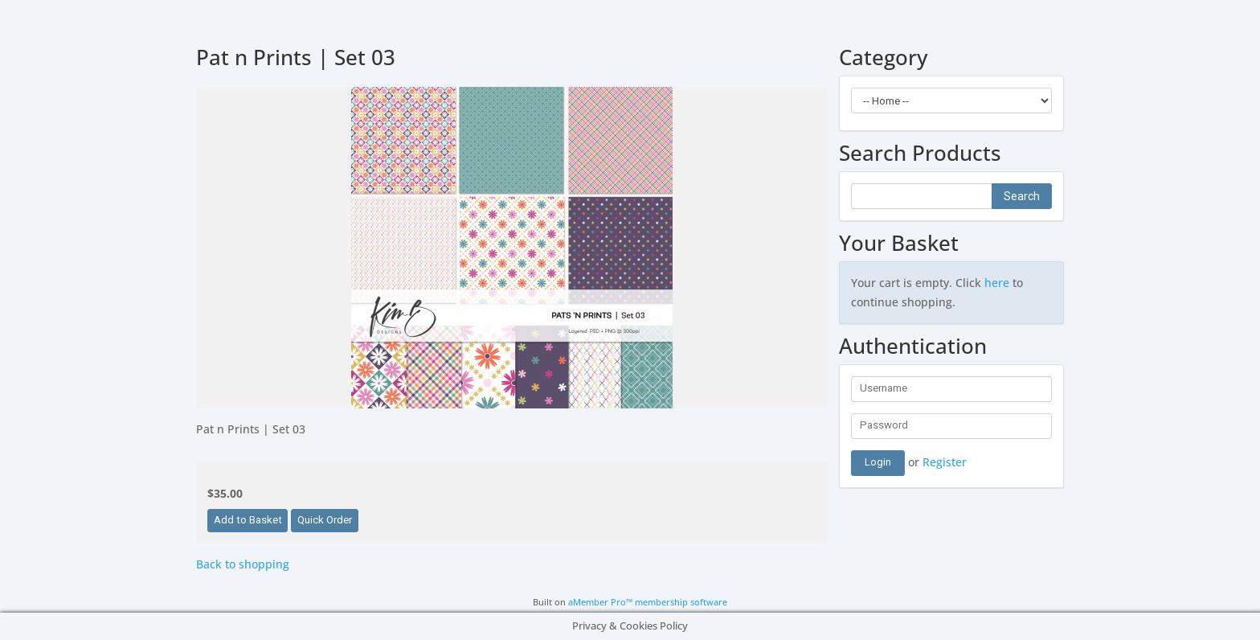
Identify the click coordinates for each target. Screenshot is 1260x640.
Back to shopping (242, 564)
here (996, 282)
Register (944, 461)
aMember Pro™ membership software (647, 602)
